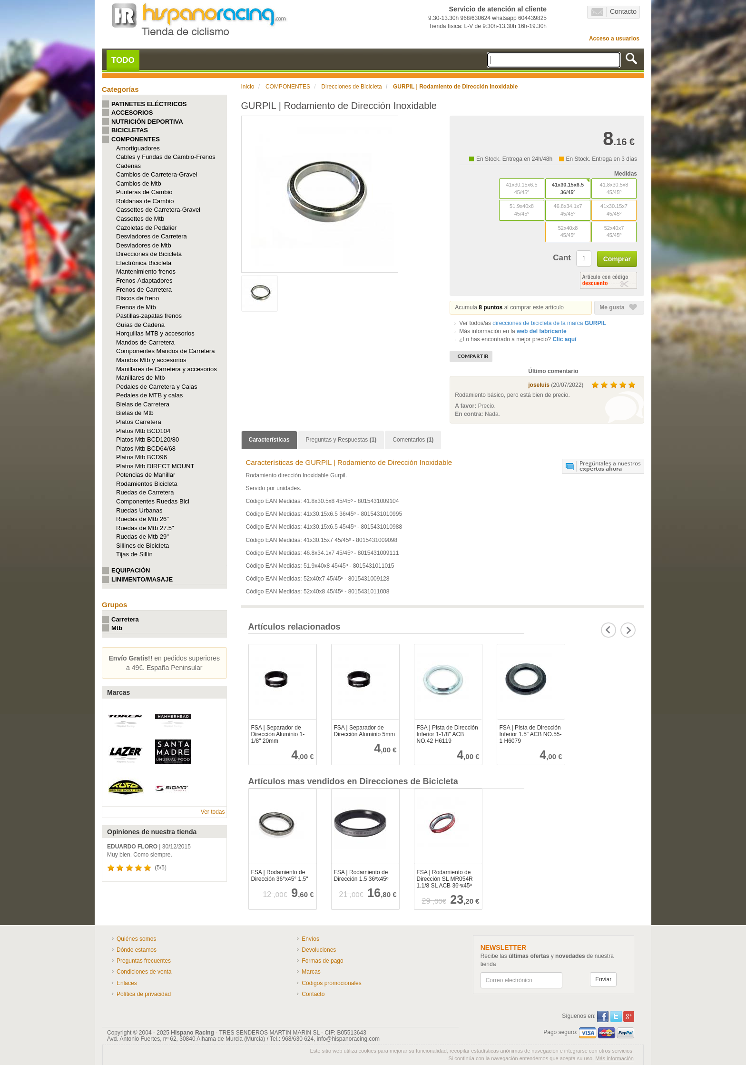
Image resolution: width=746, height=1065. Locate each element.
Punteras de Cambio (144, 192)
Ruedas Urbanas (139, 510)
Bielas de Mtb (135, 412)
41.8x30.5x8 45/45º (614, 188)
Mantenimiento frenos (146, 271)
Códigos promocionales (331, 983)
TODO (123, 60)
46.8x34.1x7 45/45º (568, 210)
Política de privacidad (144, 994)
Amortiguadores (138, 148)
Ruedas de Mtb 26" (142, 519)
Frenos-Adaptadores (144, 280)
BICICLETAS (129, 130)
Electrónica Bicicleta (143, 262)
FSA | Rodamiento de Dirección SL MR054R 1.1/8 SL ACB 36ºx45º (445, 879)
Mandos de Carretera (145, 342)
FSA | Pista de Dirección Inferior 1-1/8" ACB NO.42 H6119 (447, 734)
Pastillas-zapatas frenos (149, 315)
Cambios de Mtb (138, 183)
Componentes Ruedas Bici (152, 501)
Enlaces (127, 983)
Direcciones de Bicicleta (149, 253)
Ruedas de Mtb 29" (142, 536)
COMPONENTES (135, 139)
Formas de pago (322, 960)
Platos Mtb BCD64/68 (146, 448)
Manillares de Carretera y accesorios (166, 369)
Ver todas (213, 812)
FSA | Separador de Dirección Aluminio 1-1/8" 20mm (278, 734)
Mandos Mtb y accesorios (151, 360)
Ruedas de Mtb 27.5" (145, 528)
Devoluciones (319, 950)
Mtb (116, 627)
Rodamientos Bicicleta (146, 483)
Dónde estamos (137, 950)
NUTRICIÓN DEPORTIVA (147, 121)
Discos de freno (137, 298)
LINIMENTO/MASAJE (142, 579)
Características (269, 439)
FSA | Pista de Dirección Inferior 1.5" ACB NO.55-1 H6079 (531, 734)
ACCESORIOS (132, 112)
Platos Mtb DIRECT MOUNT (155, 466)
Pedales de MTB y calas (149, 395)
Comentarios (413, 439)
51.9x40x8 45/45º (522, 210)
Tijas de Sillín (134, 554)
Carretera (125, 619)
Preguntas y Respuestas (341, 439)
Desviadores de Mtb (143, 245)
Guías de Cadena (140, 324)
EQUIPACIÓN (130, 570)
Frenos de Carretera (144, 289)
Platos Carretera (138, 421)
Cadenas (128, 165)
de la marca (549, 323)
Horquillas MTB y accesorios (155, 333)
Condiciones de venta (144, 971)
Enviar (603, 979)
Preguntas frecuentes (144, 960)
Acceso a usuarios (614, 38)
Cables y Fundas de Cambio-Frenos (166, 156)
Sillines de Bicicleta (142, 545)
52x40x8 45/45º (568, 231)
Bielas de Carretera (142, 404)
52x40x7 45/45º (614, 231)
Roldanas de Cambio (145, 201)
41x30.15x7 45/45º (614, 210)
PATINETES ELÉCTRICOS (148, 104)
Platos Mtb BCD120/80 (147, 439)
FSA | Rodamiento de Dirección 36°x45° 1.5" (279, 875)
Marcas (311, 971)
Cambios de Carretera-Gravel (156, 174)
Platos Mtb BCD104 (143, 430)
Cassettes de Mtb (140, 218)
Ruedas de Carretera (145, 492)
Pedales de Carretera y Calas (156, 386)
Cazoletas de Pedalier (146, 227)
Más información (614, 1058)
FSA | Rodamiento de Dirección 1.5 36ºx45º (361, 875)
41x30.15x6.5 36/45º (568, 188)
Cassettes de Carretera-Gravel (158, 209)
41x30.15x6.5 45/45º (521, 188)
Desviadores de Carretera (151, 236)
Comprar (617, 259)
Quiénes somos (136, 939)
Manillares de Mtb (140, 377)
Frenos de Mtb (136, 307)
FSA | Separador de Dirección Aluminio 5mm (364, 731)
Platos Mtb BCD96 (141, 457)
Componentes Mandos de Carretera (165, 351)
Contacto (614, 12)
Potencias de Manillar (145, 474)
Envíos (310, 939)
